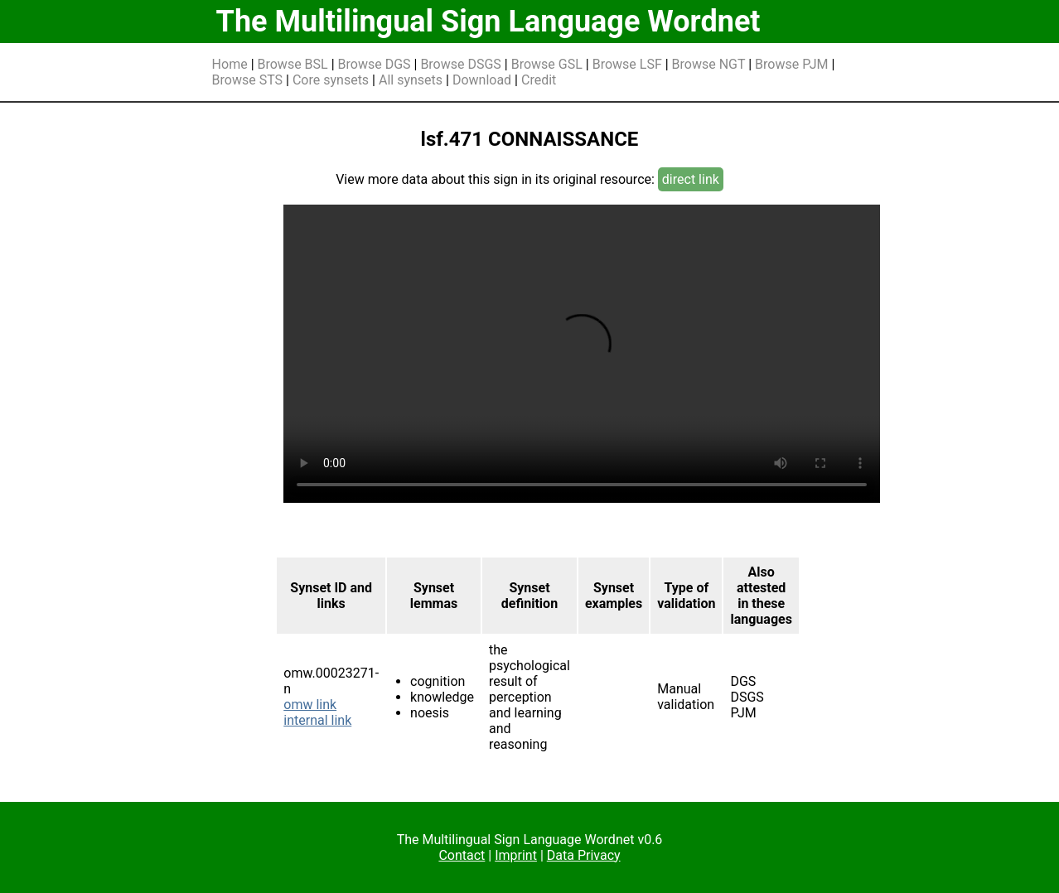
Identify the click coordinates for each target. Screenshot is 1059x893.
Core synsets (331, 80)
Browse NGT (709, 64)
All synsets (410, 80)
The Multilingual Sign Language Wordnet (488, 21)
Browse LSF (627, 64)
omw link (309, 704)
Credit (538, 80)
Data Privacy (584, 855)
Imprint (516, 855)
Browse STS (247, 80)
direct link (690, 179)
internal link (317, 720)
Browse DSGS (460, 64)
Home (230, 64)
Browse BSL (293, 64)
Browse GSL (547, 64)
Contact (461, 855)
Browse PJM (791, 64)
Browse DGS (374, 64)
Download (481, 80)
